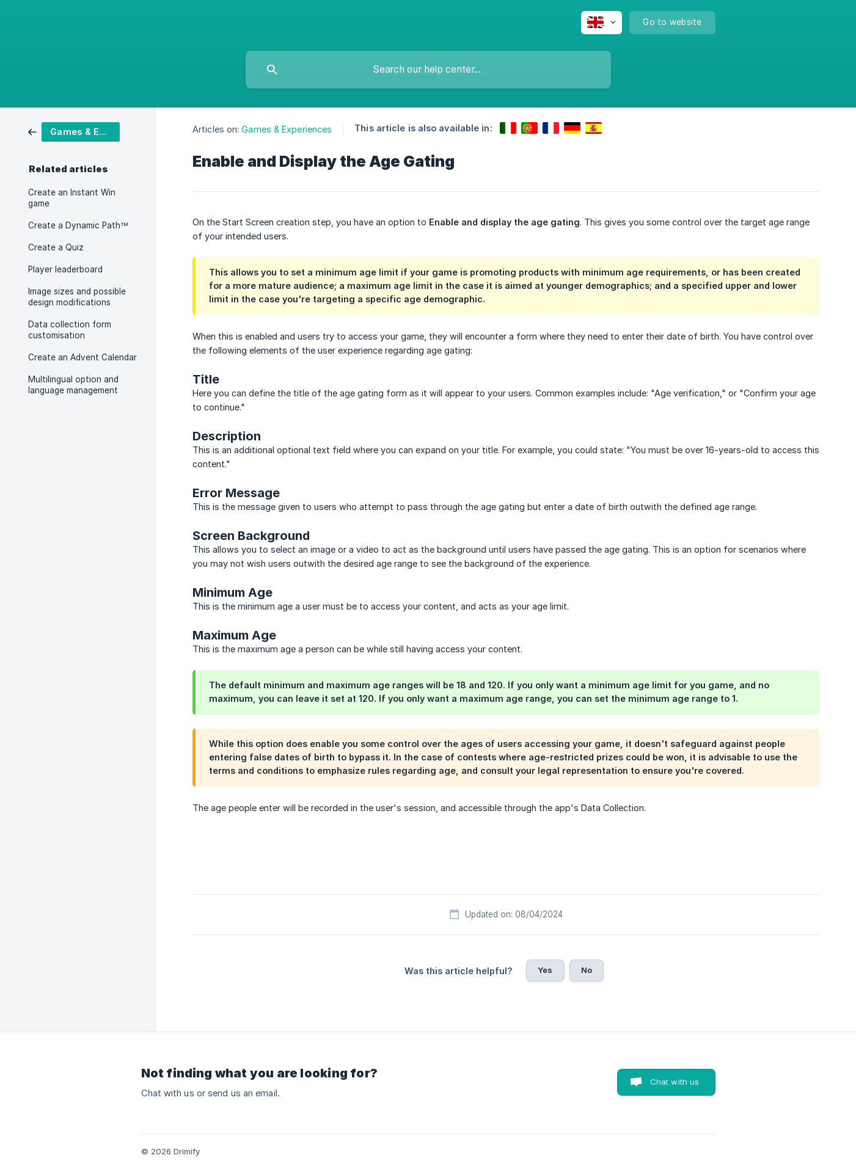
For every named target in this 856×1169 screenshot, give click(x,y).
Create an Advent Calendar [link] (82, 357)
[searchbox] (428, 70)
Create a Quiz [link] (56, 247)
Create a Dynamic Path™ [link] (78, 225)
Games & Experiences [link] (286, 129)
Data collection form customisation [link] (69, 329)
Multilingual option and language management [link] (73, 384)
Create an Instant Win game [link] (71, 198)
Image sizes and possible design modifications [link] (77, 296)
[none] (601, 22)
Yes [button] (545, 970)
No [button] (586, 970)
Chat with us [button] (675, 1082)
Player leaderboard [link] (65, 269)
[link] (74, 131)
